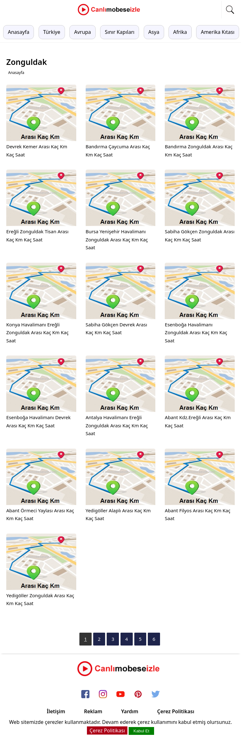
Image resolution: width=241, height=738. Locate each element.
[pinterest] (138, 694)
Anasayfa (18, 32)
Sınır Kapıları (119, 32)
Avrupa (82, 32)
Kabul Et (141, 731)
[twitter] (156, 694)
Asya (153, 32)
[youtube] (120, 694)
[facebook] (85, 694)
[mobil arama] (230, 10)
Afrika (180, 32)
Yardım (129, 711)
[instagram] (103, 694)
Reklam (93, 711)
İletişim (56, 711)
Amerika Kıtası (217, 32)
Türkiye (51, 32)
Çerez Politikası (175, 711)
